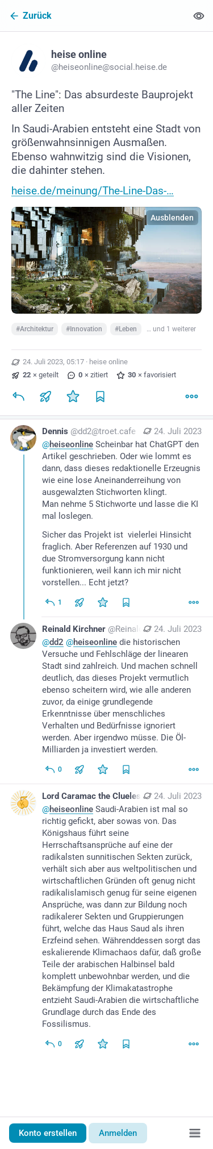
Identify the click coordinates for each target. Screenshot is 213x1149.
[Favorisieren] (72, 396)
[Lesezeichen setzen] (100, 396)
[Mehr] (191, 396)
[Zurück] (93, 15)
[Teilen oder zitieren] (45, 396)
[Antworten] (18, 396)
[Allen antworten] (53, 602)
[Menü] (195, 1133)
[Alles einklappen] (199, 16)
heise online (108, 361)
